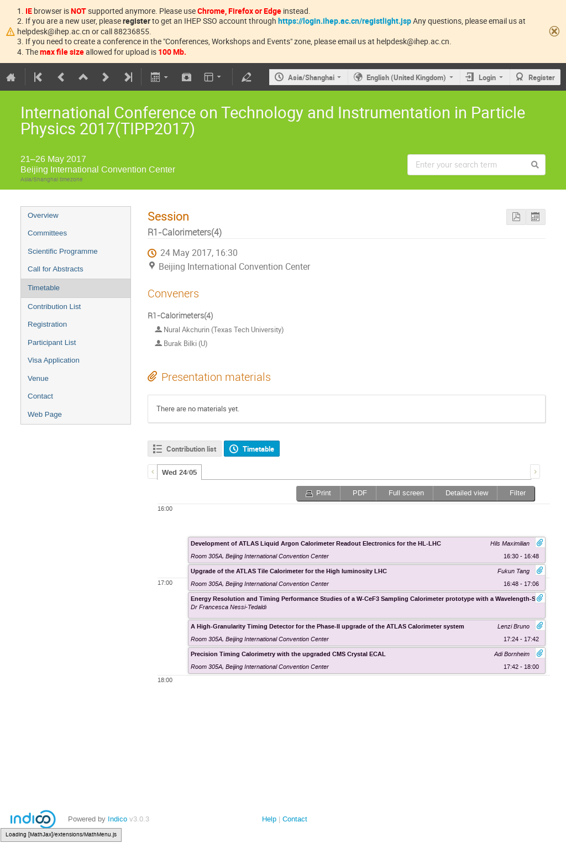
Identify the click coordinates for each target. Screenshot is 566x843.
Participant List (52, 342)
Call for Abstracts (55, 269)
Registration (47, 324)
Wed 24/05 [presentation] (179, 473)
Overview (43, 215)
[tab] (179, 472)
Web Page (45, 414)
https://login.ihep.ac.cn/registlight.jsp (344, 20)
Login (487, 77)
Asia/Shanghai (311, 77)
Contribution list (191, 449)
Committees (47, 233)
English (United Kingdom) (406, 77)
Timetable (44, 288)
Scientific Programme (63, 251)
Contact (40, 396)
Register (541, 77)
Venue (38, 378)
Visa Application (54, 360)
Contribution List (54, 306)
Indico (117, 819)
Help (269, 819)
